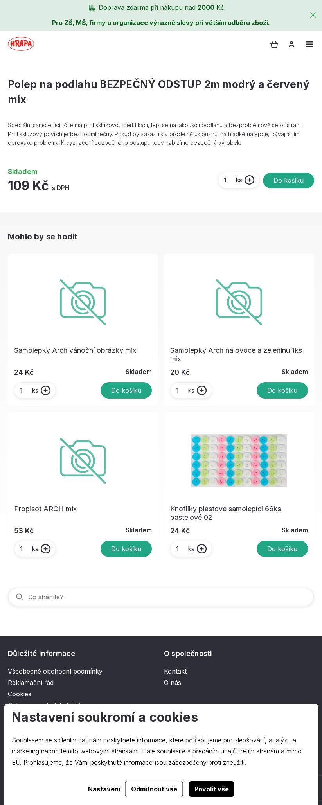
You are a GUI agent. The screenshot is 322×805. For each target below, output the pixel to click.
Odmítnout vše (154, 789)
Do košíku (288, 180)
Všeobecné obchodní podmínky (55, 671)
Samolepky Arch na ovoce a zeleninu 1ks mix (236, 354)
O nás (172, 682)
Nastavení (104, 789)
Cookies (19, 694)
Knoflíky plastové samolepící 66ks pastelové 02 (225, 513)
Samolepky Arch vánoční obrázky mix (75, 350)
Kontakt (175, 671)
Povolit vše (211, 789)
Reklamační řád (31, 682)
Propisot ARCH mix (45, 509)
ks (232, 180)
